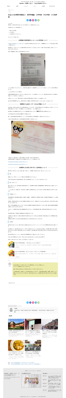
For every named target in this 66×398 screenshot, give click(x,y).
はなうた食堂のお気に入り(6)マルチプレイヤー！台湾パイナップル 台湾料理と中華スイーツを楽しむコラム (16, 353)
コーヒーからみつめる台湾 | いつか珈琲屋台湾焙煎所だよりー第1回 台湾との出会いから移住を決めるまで (54, 376)
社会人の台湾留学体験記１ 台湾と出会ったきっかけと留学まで (23, 362)
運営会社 (8, 6)
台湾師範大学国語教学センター (13, 43)
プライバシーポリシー (32, 370)
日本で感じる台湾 (52, 6)
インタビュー (26, 6)
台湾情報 (43, 6)
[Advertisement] (33, 292)
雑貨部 (17, 6)
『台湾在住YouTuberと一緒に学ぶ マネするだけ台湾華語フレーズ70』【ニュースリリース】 (54, 387)
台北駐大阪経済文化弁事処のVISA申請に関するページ (18, 161)
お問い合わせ (39, 370)
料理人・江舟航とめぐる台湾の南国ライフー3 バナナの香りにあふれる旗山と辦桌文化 (49, 332)
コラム (35, 6)
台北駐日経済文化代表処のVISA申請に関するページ (17, 164)
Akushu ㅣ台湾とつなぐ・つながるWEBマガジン (33, 3)
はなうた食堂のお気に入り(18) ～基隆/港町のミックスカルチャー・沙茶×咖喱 (54, 380)
